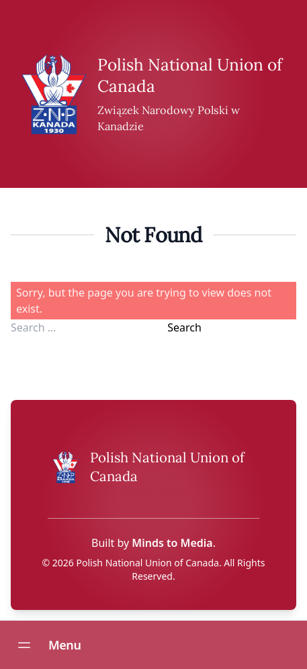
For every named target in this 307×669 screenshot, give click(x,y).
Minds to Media (172, 542)
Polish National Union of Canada (148, 562)
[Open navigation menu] (24, 644)
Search (184, 327)
